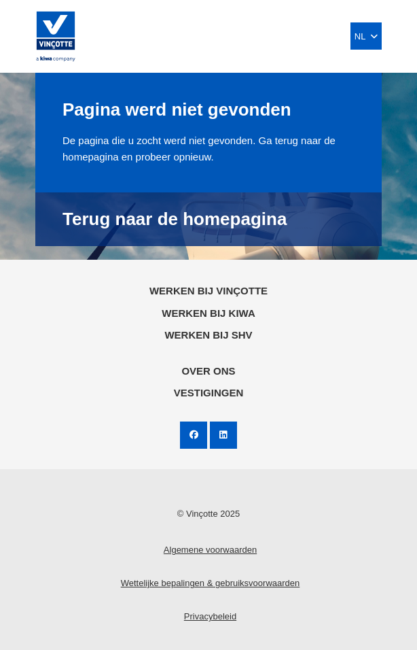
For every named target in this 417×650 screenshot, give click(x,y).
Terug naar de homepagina (174, 219)
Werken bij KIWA (208, 313)
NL (366, 36)
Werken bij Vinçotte (208, 290)
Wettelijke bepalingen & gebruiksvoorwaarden (210, 583)
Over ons (208, 371)
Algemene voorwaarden (210, 550)
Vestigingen (209, 392)
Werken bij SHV (208, 335)
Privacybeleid (210, 616)
